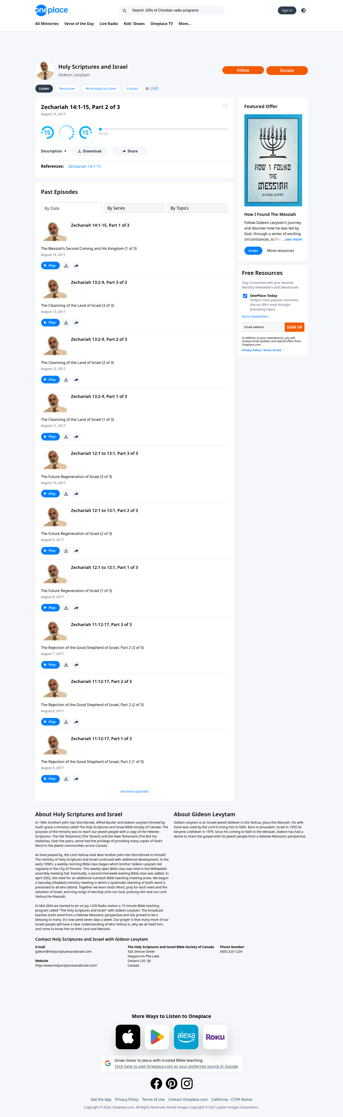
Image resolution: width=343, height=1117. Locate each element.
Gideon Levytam (74, 75)
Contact (133, 88)
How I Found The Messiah (270, 214)
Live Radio (109, 23)
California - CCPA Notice (231, 1099)
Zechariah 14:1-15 (84, 166)
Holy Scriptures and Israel (93, 66)
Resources (67, 88)
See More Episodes (134, 791)
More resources (280, 250)
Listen (44, 88)
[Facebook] (156, 1083)
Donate (287, 70)
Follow (243, 70)
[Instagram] (187, 1083)
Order (253, 250)
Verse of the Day (79, 23)
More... (185, 23)
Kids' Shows (134, 23)
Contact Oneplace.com (188, 1099)
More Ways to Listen (100, 88)
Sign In (287, 10)
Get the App (101, 1099)
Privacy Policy (126, 1099)
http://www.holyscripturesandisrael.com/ (66, 965)
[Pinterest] (171, 1083)
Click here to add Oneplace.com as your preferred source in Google (176, 1066)
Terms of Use (153, 1099)
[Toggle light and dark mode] (303, 10)
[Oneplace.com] (51, 10)
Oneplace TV (162, 23)
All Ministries (47, 23)
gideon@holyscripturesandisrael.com (63, 951)
